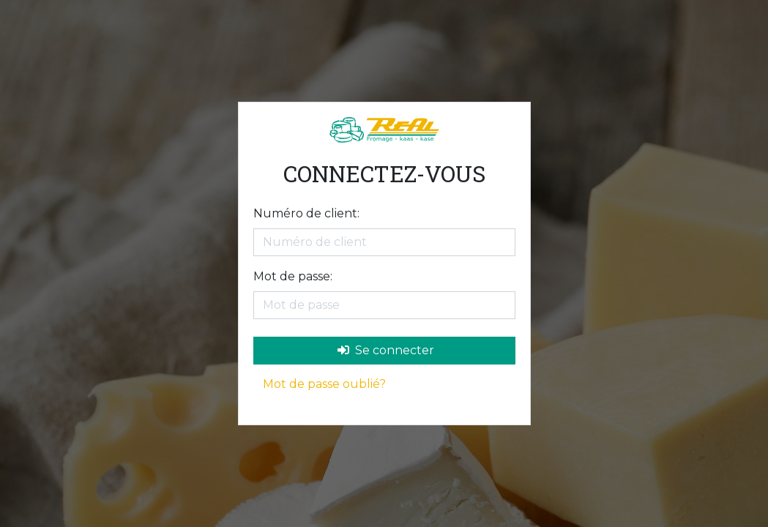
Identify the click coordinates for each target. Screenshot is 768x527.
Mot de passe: (292, 276)
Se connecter (386, 350)
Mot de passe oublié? (324, 384)
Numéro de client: (306, 213)
